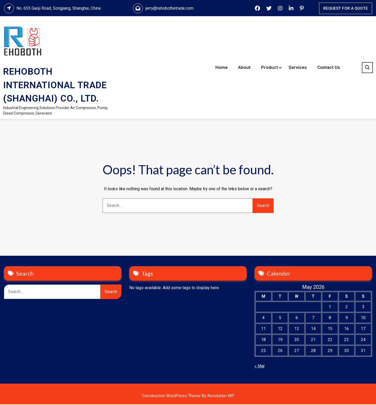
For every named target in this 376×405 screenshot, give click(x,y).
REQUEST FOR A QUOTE (345, 8)
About (244, 67)
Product (269, 67)
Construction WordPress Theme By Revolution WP (188, 396)
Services (298, 67)
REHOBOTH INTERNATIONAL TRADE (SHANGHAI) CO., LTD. (55, 86)
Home (221, 67)
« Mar (260, 366)
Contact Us (328, 67)
